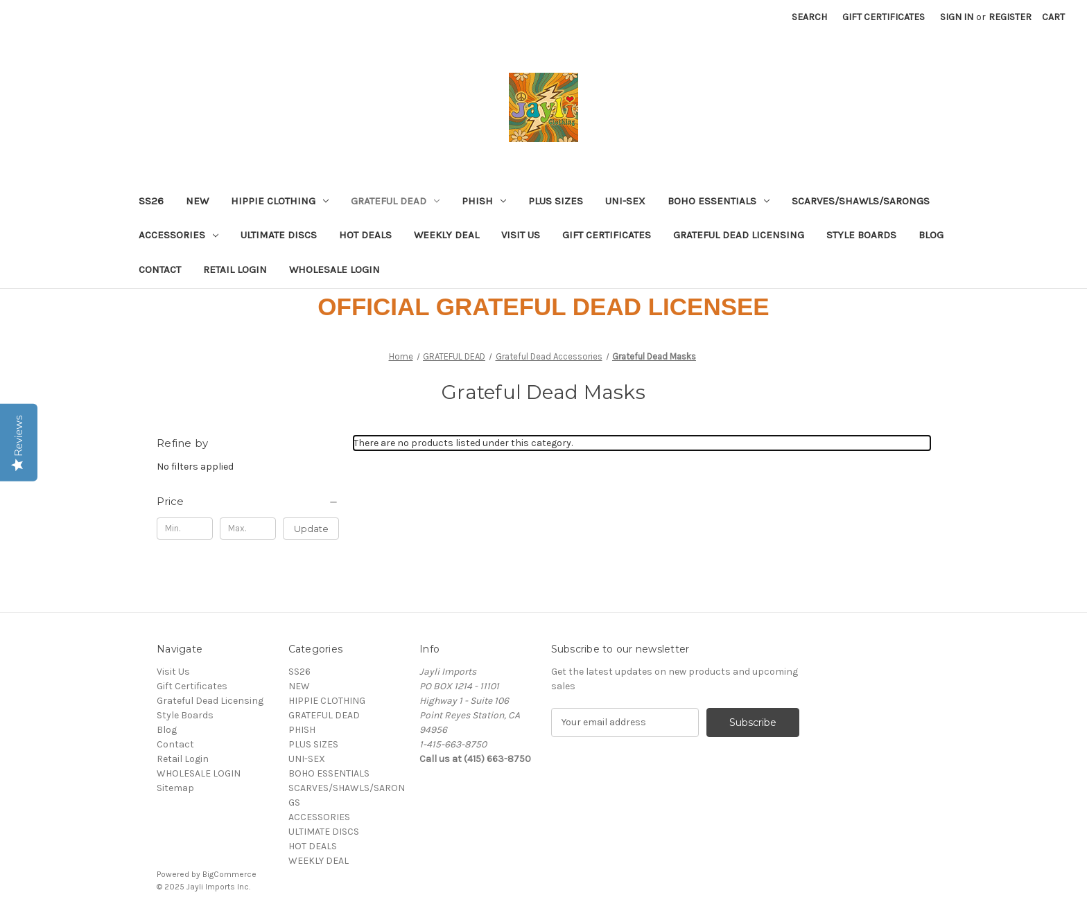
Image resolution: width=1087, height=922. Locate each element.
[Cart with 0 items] (1053, 17)
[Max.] (248, 528)
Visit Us (520, 235)
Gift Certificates (883, 17)
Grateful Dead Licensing (738, 235)
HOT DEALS (365, 235)
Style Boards (861, 235)
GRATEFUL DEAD (395, 201)
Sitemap (175, 788)
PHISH (484, 201)
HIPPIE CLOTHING (280, 201)
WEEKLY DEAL (446, 235)
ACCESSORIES (178, 235)
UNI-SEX (625, 201)
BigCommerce (229, 874)
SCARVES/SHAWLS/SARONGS (861, 201)
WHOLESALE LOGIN (334, 269)
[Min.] (185, 528)
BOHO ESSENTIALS (718, 201)
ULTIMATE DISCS (279, 235)
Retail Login (235, 269)
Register (1010, 17)
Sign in (956, 17)
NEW (197, 201)
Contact (160, 269)
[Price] (248, 501)
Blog (931, 235)
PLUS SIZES (555, 201)
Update (311, 528)
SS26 (151, 201)
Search (809, 17)
